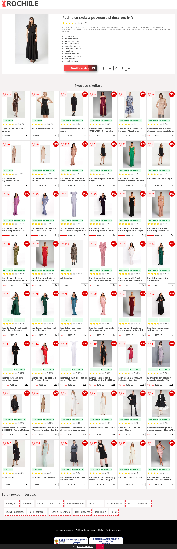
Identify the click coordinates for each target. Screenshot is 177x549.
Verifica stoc (84, 68)
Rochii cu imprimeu (60, 511)
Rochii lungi (100, 511)
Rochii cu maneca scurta (49, 503)
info (26, 135)
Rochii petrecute (37, 511)
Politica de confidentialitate (89, 529)
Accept (99, 546)
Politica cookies (113, 529)
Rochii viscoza (95, 503)
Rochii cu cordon (75, 503)
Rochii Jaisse (12, 503)
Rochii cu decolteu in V (138, 503)
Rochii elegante (82, 511)
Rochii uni (28, 503)
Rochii (114, 511)
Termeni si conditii (64, 529)
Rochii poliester (115, 503)
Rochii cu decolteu (15, 511)
